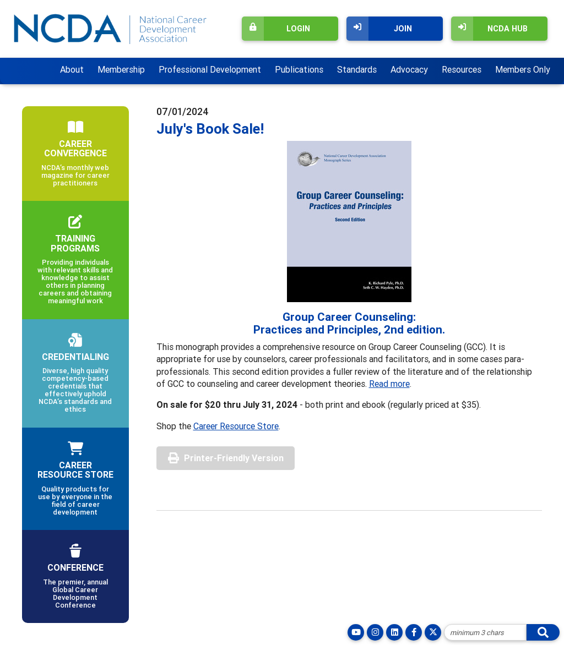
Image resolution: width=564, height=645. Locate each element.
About (72, 69)
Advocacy (409, 69)
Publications (299, 69)
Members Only (522, 69)
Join (379, 29)
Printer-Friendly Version (234, 457)
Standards (357, 69)
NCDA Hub (489, 29)
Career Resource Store (236, 425)
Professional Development (210, 69)
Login (276, 29)
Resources (461, 69)
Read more (389, 383)
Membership (121, 69)
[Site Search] (485, 632)
